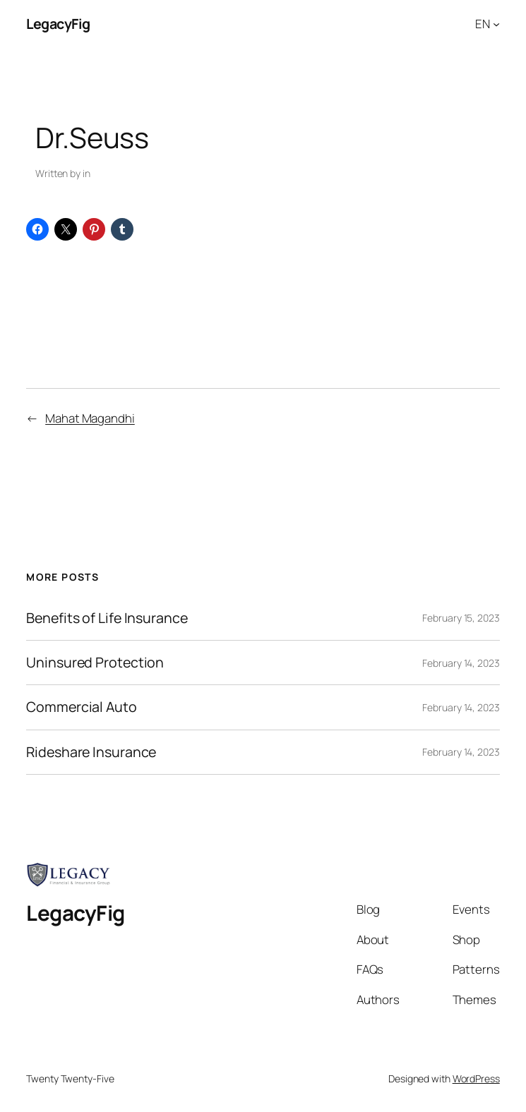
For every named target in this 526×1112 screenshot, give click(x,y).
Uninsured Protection (95, 662)
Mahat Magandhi (90, 418)
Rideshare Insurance (91, 752)
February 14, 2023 (460, 663)
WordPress (476, 1078)
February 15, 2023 (460, 617)
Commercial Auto (81, 707)
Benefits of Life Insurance (106, 618)
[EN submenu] (496, 24)
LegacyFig (58, 23)
